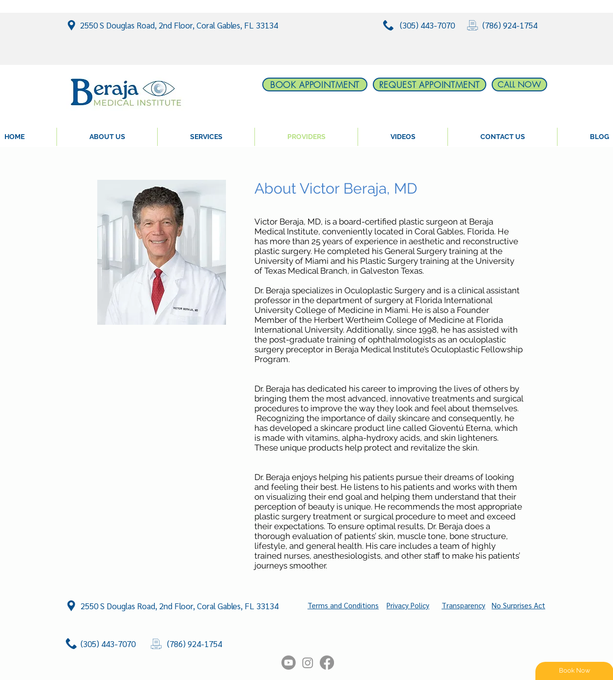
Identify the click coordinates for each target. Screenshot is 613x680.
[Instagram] (308, 662)
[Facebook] (327, 662)
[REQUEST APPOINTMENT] (429, 84)
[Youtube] (288, 662)
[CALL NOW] (519, 84)
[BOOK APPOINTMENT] (314, 84)
